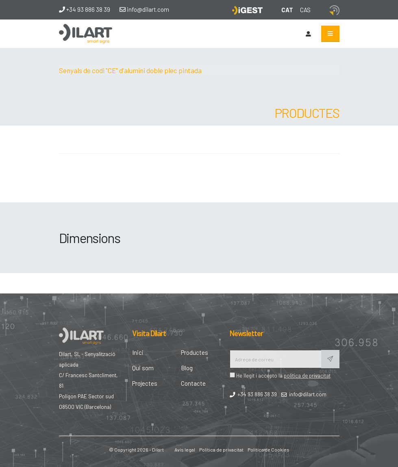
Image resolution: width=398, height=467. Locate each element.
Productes (194, 352)
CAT (287, 9)
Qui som (143, 367)
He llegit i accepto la (280, 375)
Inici (138, 352)
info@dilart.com (144, 9)
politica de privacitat (307, 375)
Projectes (144, 383)
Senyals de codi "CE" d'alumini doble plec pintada (130, 70)
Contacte (193, 383)
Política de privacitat (221, 449)
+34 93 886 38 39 (84, 9)
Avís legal (184, 449)
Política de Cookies (268, 449)
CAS (305, 9)
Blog (187, 367)
